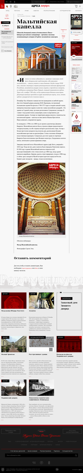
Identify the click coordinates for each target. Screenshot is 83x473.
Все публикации (8, 50)
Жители (60, 441)
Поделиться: (63, 30)
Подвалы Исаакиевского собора (8, 42)
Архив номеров (32, 451)
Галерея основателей (22, 441)
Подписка (57, 451)
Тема (72, 94)
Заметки (36, 10)
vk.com (6, 2)
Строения (6, 22)
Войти (36, 268)
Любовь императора (75, 105)
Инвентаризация (71, 441)
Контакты (78, 10)
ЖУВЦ (7, 10)
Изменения (73, 80)
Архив (27, 10)
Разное (58, 444)
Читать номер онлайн (76, 32)
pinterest (10, 2)
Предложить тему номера (10, 431)
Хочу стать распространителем (72, 431)
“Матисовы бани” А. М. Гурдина (74, 77)
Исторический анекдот (37, 441)
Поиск (2, 2)
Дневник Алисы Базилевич (76, 91)
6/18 (34, 16)
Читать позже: (63, 37)
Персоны (17, 10)
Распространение (49, 10)
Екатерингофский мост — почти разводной (7, 37)
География (34, 444)
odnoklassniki (14, 2)
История (73, 107)
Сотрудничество (65, 10)
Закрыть (76, 455)
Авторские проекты (46, 444)
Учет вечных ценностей (17, 451)
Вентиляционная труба (7, 47)
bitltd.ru (80, 469)
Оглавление (2, 6)
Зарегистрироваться (27, 268)
